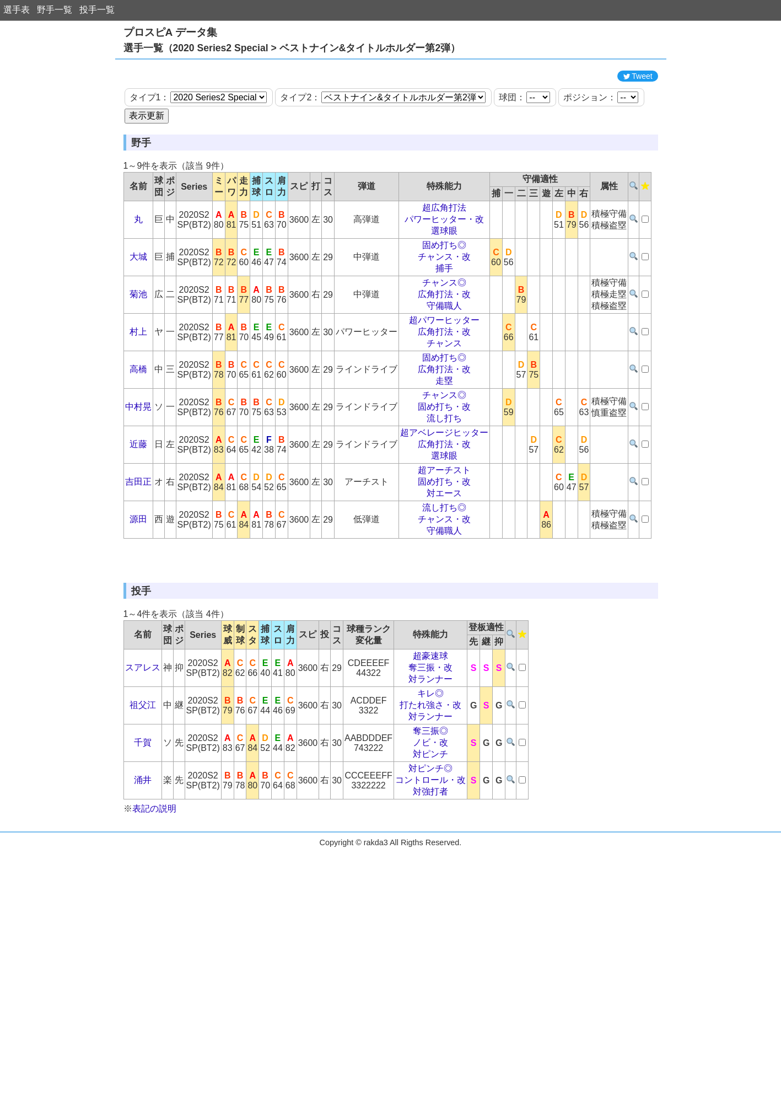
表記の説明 (154, 907)
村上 (138, 381)
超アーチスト (444, 519)
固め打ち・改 (444, 456)
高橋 (138, 418)
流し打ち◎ (444, 557)
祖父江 (143, 804)
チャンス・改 (444, 306)
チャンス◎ (444, 332)
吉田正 (138, 531)
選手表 (16, 9)
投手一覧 (97, 9)
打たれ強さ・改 (430, 804)
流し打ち (444, 468)
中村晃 (138, 456)
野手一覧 (54, 9)
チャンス (444, 393)
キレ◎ (430, 792)
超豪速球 (430, 755)
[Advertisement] (390, 90)
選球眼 (444, 280)
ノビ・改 (430, 841)
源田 (138, 568)
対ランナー (430, 778)
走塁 (444, 430)
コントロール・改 (430, 879)
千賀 (143, 841)
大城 (138, 306)
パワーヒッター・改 (444, 268)
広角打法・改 (444, 343)
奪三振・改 (430, 766)
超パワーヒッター (444, 369)
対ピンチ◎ (430, 867)
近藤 (138, 493)
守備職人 (444, 355)
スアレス (142, 766)
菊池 (138, 343)
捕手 (444, 318)
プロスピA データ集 (170, 32)
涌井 (143, 879)
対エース (444, 542)
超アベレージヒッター (444, 482)
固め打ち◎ (444, 294)
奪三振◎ (430, 830)
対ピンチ (430, 853)
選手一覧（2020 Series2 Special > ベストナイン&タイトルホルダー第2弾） (292, 47)
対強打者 (430, 890)
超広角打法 (444, 257)
